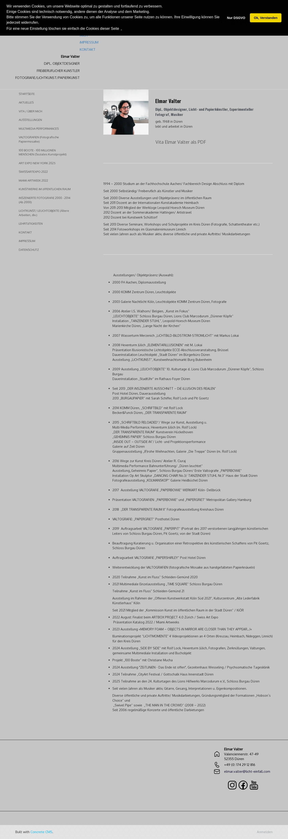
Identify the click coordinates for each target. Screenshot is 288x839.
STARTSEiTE (27, 94)
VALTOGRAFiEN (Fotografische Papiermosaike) (39, 139)
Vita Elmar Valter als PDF (181, 142)
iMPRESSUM (27, 241)
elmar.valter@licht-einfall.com (247, 771)
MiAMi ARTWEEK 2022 (33, 180)
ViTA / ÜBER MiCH (30, 111)
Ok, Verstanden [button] (266, 18)
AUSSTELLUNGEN (30, 120)
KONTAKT (25, 232)
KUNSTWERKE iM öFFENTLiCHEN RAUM (45, 189)
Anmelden (265, 832)
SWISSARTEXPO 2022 (33, 171)
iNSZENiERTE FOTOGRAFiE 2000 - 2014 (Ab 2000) (44, 200)
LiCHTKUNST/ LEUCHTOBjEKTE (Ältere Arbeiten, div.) (44, 213)
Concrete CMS (41, 832)
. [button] (121, 28)
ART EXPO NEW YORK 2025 (37, 163)
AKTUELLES (26, 102)
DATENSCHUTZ (29, 249)
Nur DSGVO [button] (236, 18)
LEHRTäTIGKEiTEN (31, 223)
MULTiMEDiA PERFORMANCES (39, 128)
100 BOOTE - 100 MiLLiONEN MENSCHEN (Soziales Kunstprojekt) (43, 152)
